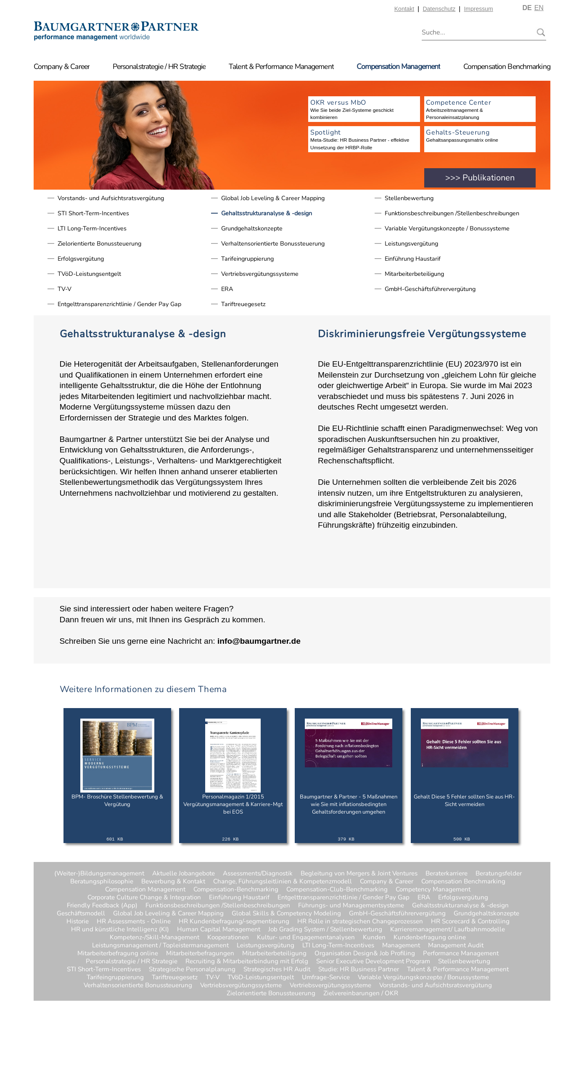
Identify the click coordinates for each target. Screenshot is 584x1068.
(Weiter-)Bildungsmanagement (99, 874)
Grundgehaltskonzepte (252, 228)
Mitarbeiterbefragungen (200, 953)
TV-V (64, 289)
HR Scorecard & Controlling (470, 921)
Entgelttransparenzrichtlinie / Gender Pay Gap (119, 304)
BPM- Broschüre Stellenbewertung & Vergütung (117, 800)
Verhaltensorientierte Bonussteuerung (273, 243)
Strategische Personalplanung (192, 969)
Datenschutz (439, 8)
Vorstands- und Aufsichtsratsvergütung (111, 198)
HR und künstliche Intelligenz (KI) (120, 929)
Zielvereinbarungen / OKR (340, 993)
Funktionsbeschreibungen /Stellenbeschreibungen (452, 213)
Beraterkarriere (446, 874)
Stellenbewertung (409, 198)
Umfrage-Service (326, 977)
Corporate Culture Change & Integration (144, 897)
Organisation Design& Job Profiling (364, 953)
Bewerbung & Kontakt (173, 882)
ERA (227, 289)
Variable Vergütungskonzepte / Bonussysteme (447, 228)
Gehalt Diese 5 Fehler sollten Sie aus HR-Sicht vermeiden (464, 800)
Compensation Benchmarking (506, 66)
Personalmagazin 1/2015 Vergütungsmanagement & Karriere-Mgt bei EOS (233, 804)
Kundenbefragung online (430, 937)
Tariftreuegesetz (243, 304)
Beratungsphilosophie (101, 882)
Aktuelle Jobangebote (183, 874)
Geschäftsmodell (81, 913)
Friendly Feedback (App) (102, 905)
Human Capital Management (218, 929)
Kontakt (404, 8)
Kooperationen (228, 937)
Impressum (478, 8)
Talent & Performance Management (281, 66)
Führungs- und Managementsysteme (351, 905)
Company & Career (62, 66)
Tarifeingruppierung (247, 258)
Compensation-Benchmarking (235, 890)
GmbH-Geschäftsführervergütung (430, 289)
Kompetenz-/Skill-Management (154, 937)
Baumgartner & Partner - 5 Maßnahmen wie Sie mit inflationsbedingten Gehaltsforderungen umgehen (348, 804)
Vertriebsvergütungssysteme (260, 274)
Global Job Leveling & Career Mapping (273, 198)
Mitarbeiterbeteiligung (414, 274)
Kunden (374, 937)
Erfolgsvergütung (81, 258)
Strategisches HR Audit (276, 969)
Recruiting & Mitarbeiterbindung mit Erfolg (246, 961)
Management (401, 945)
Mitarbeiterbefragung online (117, 953)
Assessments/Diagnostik (258, 874)
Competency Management (433, 890)
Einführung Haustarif (413, 258)
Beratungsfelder (499, 874)
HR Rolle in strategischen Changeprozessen (360, 921)
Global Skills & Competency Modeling (286, 913)
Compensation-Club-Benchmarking (337, 890)
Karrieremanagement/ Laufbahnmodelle (447, 929)
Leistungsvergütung (411, 243)
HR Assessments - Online (134, 921)
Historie (77, 921)
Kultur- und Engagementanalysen (306, 937)
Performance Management (461, 953)
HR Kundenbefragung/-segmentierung (234, 921)
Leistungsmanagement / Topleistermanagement (160, 945)
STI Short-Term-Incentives (93, 213)
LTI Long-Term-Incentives (92, 228)
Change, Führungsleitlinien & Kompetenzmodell (282, 882)
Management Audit (456, 945)
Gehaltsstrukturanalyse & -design (266, 213)
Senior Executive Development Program (373, 961)
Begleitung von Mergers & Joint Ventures (359, 874)
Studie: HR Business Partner (358, 969)
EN (539, 7)
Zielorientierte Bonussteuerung (99, 243)
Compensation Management (398, 66)
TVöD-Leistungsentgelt (89, 274)
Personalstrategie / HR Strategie (159, 66)
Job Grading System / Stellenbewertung (325, 929)
